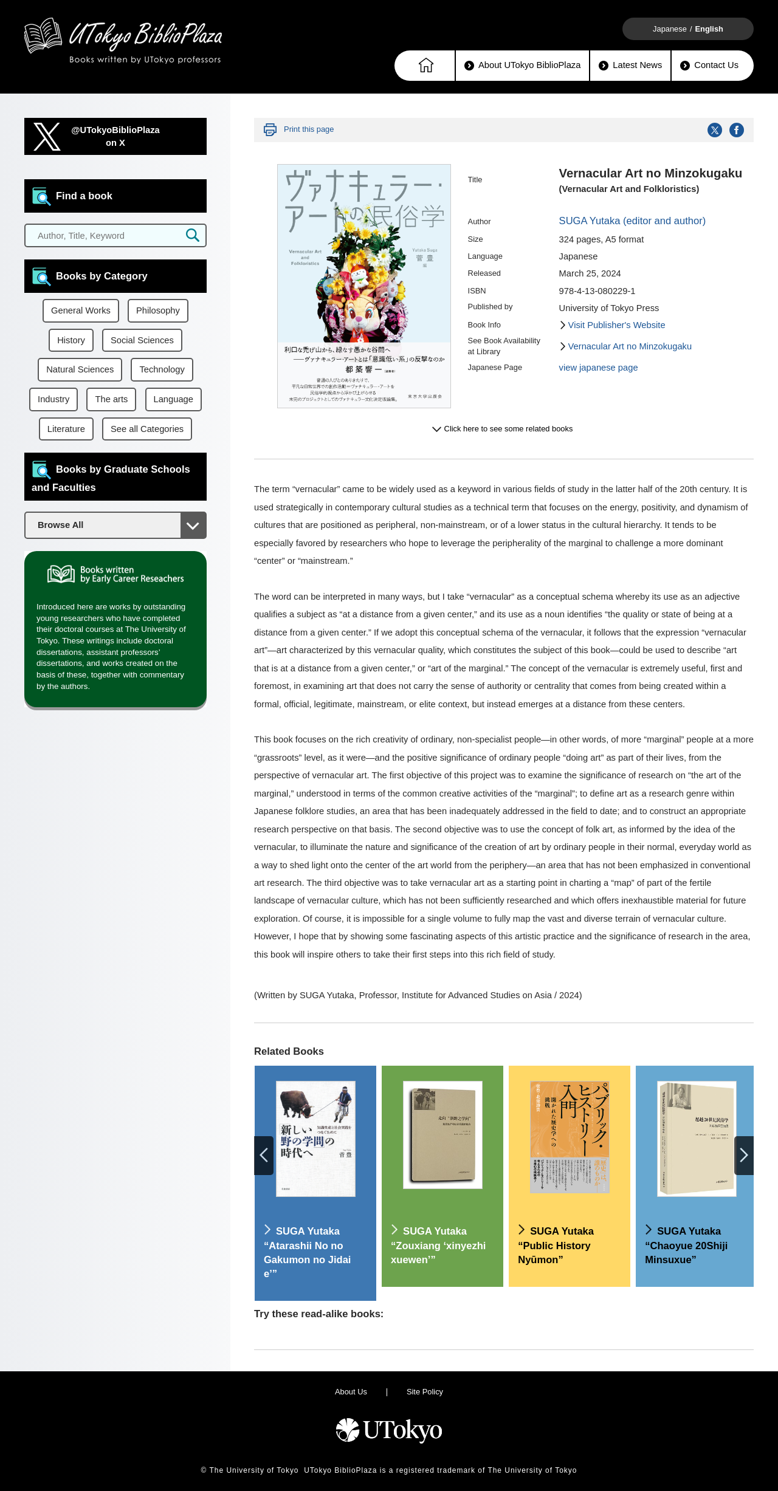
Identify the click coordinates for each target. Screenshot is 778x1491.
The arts (111, 399)
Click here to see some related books (508, 428)
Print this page (309, 129)
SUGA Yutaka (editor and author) (632, 221)
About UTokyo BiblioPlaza (522, 65)
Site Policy (425, 1391)
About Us (351, 1391)
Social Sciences (142, 340)
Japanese (670, 28)
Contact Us (709, 65)
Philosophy (158, 310)
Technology (161, 369)
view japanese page (598, 367)
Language (173, 399)
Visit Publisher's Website (617, 325)
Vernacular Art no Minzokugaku (630, 346)
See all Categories (147, 429)
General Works (81, 310)
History (71, 340)
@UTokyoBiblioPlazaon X (115, 136)
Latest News (630, 65)
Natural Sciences (80, 369)
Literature (66, 429)
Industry (53, 399)
